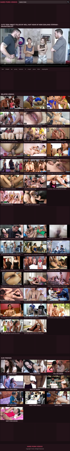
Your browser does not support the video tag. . (35, 47)
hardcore (21, 69)
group (34, 69)
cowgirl (29, 69)
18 (25, 69)
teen (3, 69)
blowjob (7, 69)
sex (12, 69)
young (15, 69)
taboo (38, 69)
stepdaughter (45, 69)
